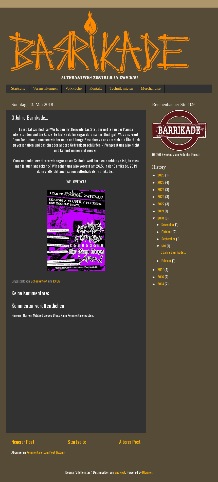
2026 (161, 174)
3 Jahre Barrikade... (173, 252)
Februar (166, 260)
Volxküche (73, 88)
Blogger (147, 472)
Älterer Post (130, 441)
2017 (161, 269)
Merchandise (150, 88)
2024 (161, 189)
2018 (161, 217)
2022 (161, 203)
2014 (161, 283)
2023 (161, 196)
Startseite (18, 88)
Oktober (167, 231)
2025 (161, 182)
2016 (161, 276)
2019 (161, 210)
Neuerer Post (22, 441)
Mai (164, 245)
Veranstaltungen (45, 88)
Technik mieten (121, 88)
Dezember (168, 224)
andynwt (120, 472)
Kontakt (95, 88)
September (168, 238)
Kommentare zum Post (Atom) (46, 452)
